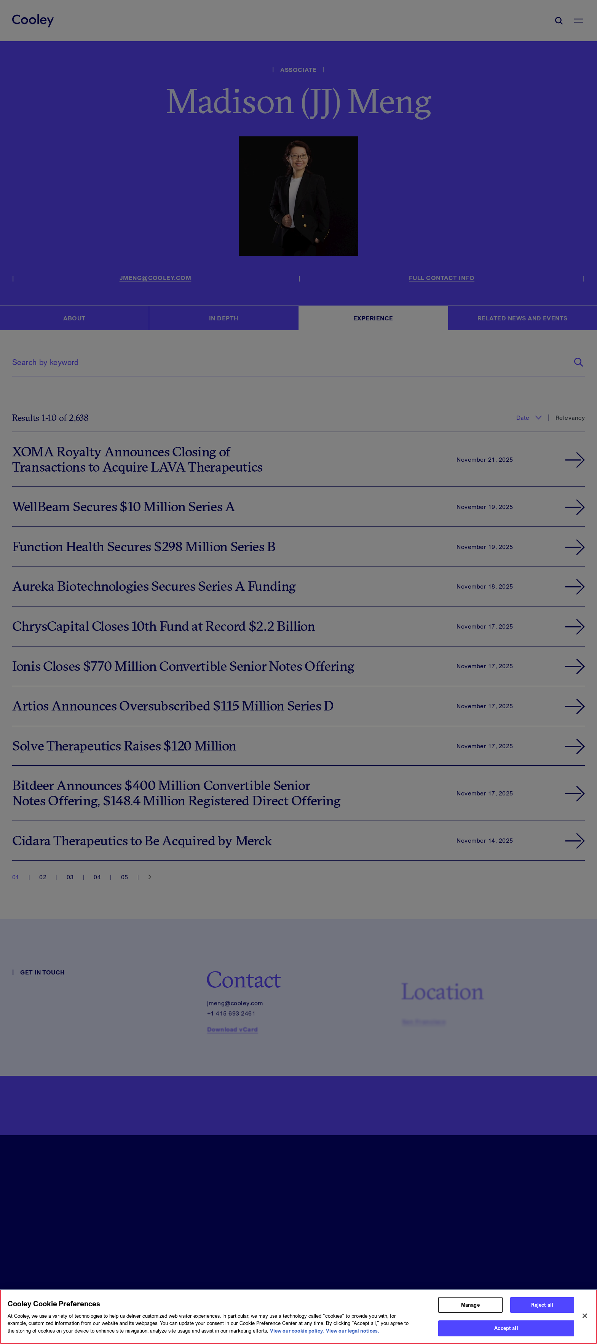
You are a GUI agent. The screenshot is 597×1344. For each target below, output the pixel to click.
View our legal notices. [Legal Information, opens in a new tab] (352, 1334)
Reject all (542, 1308)
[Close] (584, 1319)
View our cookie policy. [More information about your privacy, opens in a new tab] (297, 1334)
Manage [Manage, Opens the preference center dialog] (470, 1308)
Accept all (506, 1331)
